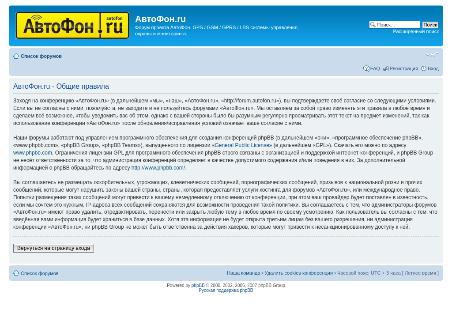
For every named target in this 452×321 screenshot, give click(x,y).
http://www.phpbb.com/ (158, 168)
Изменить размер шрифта (432, 54)
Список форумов (41, 56)
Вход (433, 68)
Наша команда (243, 273)
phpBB (198, 285)
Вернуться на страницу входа (53, 248)
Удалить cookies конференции (299, 273)
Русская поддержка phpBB (226, 290)
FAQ (375, 68)
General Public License (242, 145)
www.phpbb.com (32, 153)
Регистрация (404, 68)
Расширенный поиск (416, 31)
